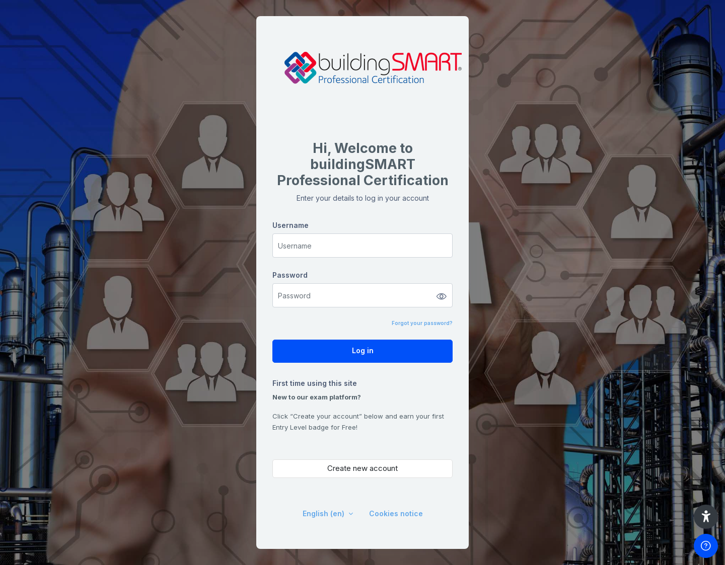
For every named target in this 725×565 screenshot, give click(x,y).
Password (290, 275)
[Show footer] (706, 546)
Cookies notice (396, 513)
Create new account (362, 468)
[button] (706, 517)
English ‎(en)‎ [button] (324, 513)
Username (290, 225)
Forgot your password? (422, 323)
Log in (363, 350)
